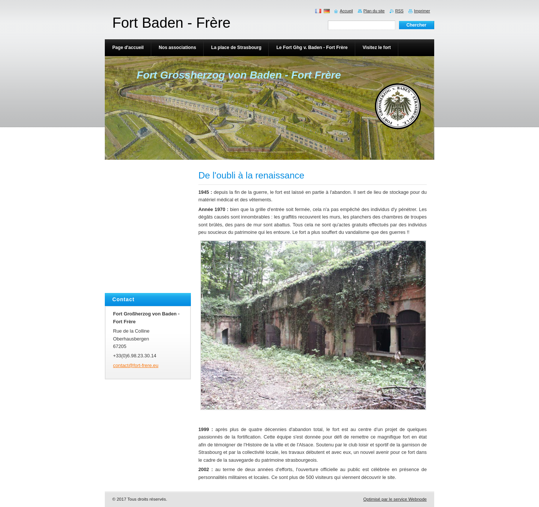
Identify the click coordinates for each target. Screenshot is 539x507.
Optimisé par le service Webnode (395, 499)
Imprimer (422, 11)
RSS (399, 11)
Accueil (346, 11)
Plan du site (374, 11)
